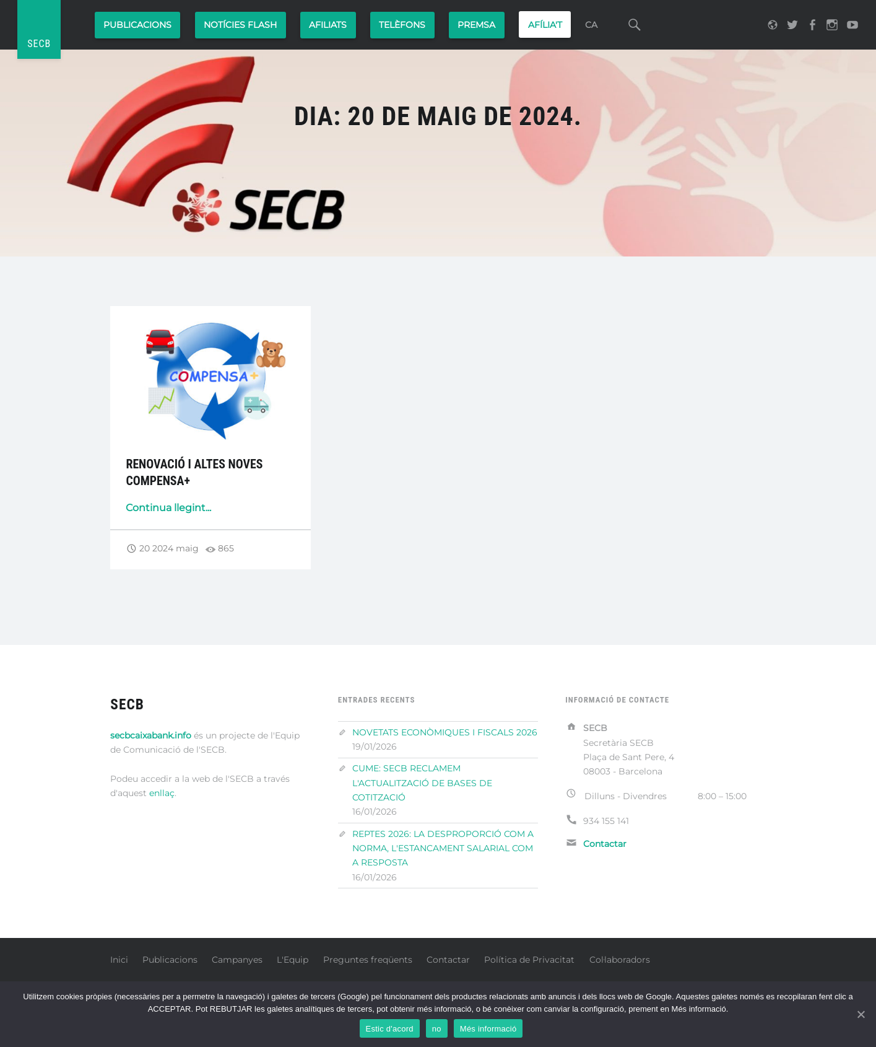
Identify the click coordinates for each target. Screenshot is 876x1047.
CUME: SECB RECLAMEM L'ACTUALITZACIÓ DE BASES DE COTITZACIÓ (422, 783)
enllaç (162, 793)
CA (591, 24)
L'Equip (292, 959)
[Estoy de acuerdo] (860, 1014)
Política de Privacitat (529, 959)
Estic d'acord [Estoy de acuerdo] (390, 1028)
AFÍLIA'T (545, 24)
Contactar (448, 959)
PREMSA (476, 24)
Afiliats (328, 24)
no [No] (436, 1028)
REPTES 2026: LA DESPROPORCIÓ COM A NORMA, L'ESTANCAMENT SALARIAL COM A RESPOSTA (443, 848)
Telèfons (402, 24)
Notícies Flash (240, 24)
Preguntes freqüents (367, 959)
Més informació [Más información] (488, 1028)
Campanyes (237, 959)
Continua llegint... (168, 508)
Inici (119, 959)
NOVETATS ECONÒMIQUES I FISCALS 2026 (444, 732)
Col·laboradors (619, 959)
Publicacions (137, 24)
